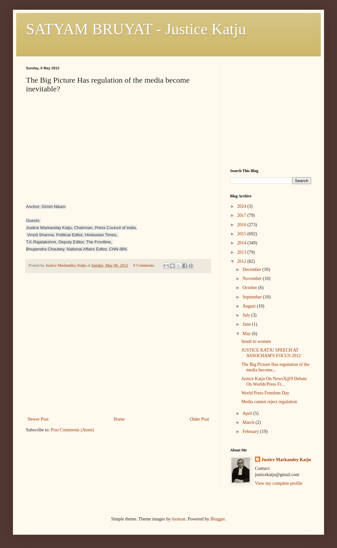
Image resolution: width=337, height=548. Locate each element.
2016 (242, 224)
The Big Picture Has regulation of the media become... (275, 367)
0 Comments (143, 265)
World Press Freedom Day (265, 393)
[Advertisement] (118, 366)
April (247, 413)
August (249, 306)
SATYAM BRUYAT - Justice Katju (136, 29)
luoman (178, 519)
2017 (242, 215)
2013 (242, 252)
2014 (242, 242)
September (252, 297)
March (248, 422)
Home (119, 419)
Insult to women (256, 341)
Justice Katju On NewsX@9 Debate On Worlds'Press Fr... (274, 381)
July (246, 315)
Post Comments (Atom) (72, 429)
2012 (242, 261)
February (251, 431)
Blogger (217, 519)
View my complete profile (279, 483)
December (252, 269)
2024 (242, 206)
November (252, 278)
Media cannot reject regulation (269, 401)
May (247, 333)
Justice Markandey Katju (286, 459)
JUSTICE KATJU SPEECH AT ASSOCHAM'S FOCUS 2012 (271, 353)
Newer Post (38, 419)
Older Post (199, 419)
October (250, 287)
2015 (242, 233)
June (247, 324)
